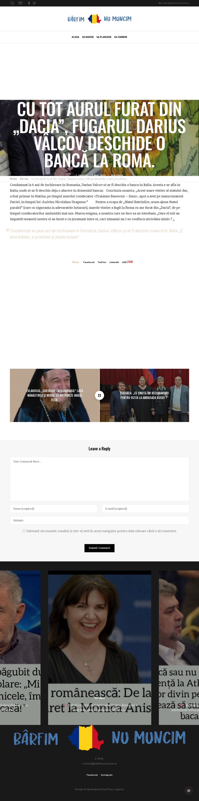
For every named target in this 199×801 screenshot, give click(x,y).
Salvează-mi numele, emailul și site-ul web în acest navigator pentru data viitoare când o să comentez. (102, 531)
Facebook (88, 262)
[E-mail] (145, 509)
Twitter (101, 262)
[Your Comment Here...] (99, 479)
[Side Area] (188, 790)
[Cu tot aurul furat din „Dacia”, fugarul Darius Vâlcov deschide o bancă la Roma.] (99, 395)
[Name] (53, 509)
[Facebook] (29, 3)
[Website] (99, 520)
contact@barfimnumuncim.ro (175, 3)
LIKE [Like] (125, 262)
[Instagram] (34, 3)
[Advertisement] (99, 71)
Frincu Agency (115, 789)
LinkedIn (114, 262)
